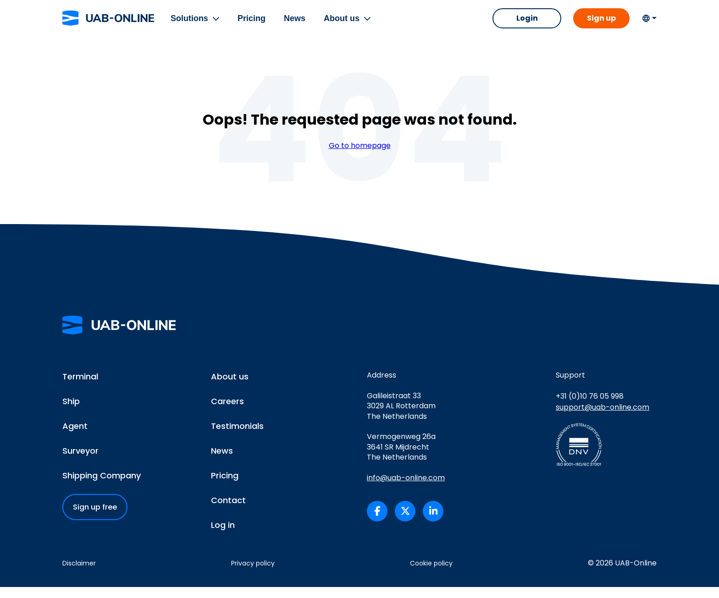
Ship (71, 412)
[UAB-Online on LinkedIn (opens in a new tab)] (433, 522)
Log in (223, 536)
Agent (75, 437)
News (222, 462)
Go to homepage (360, 157)
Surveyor (80, 462)
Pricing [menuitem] (253, 23)
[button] (218, 24)
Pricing (224, 487)
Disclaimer (79, 574)
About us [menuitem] (343, 23)
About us (230, 388)
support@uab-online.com (602, 418)
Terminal (80, 388)
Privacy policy (253, 574)
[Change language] (649, 23)
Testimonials (237, 437)
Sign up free (95, 518)
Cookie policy (431, 574)
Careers (227, 412)
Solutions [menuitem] (191, 23)
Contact (228, 511)
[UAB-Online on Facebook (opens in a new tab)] (377, 522)
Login (523, 23)
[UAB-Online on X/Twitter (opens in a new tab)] (405, 522)
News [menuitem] (296, 23)
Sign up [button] (599, 23)
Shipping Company (101, 487)
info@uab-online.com (406, 489)
